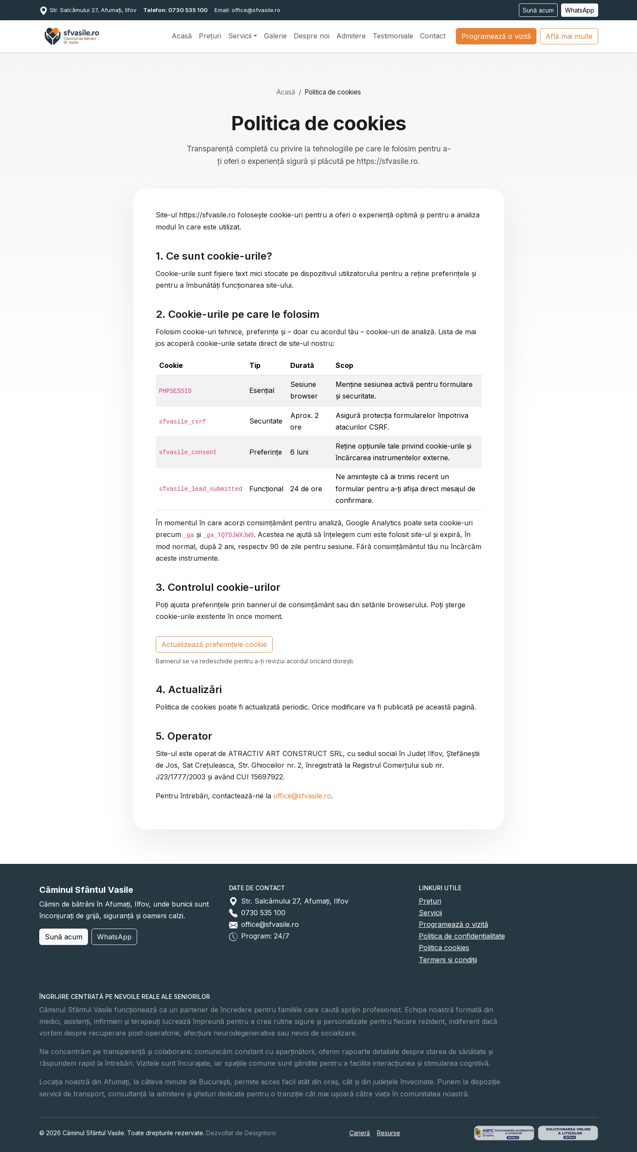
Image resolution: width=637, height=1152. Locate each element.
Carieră (359, 1132)
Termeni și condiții (448, 959)
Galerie (275, 35)
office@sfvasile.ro (302, 795)
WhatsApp (579, 10)
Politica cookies (444, 947)
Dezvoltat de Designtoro (241, 1132)
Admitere (351, 35)
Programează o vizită (496, 36)
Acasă (182, 35)
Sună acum (538, 10)
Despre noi (311, 35)
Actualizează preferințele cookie (214, 644)
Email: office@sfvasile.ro (247, 9)
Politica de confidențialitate (462, 936)
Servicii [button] (239, 35)
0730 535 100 (263, 912)
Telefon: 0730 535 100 (175, 9)
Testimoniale (393, 35)
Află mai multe (569, 36)
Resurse (388, 1132)
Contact (433, 35)
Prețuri (210, 35)
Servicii (430, 912)
